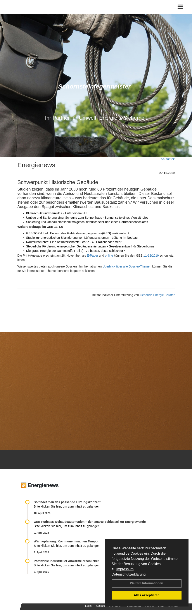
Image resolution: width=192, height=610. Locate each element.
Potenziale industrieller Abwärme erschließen (67, 561)
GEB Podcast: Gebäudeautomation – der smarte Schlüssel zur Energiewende (90, 521)
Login (88, 605)
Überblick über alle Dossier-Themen (126, 266)
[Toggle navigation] (180, 7)
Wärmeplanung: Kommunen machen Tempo (66, 541)
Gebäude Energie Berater (157, 295)
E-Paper (92, 255)
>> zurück (168, 159)
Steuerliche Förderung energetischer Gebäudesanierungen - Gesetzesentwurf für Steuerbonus (90, 246)
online (109, 255)
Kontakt (100, 605)
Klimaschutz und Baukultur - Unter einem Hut (56, 213)
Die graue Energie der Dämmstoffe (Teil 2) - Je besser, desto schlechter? (75, 250)
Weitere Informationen (146, 583)
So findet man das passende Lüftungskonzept (67, 502)
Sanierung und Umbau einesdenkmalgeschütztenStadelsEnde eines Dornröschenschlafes (87, 222)
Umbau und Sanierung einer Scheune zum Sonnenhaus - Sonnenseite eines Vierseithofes (87, 217)
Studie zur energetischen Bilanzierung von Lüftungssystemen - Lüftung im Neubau (82, 237)
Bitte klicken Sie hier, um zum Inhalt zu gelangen (67, 506)
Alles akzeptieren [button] (146, 595)
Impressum (124, 569)
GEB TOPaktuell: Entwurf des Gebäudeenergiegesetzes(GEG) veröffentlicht (77, 233)
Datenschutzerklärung (129, 574)
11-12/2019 (151, 255)
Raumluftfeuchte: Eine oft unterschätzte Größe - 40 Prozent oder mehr (74, 242)
